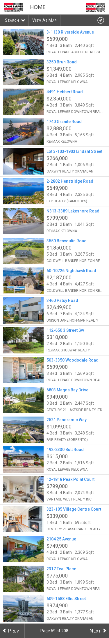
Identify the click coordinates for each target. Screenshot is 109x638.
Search (12, 20)
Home (37, 6)
